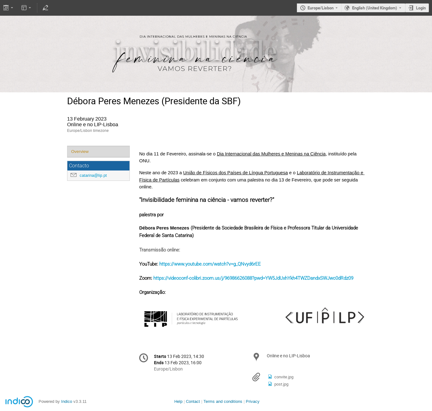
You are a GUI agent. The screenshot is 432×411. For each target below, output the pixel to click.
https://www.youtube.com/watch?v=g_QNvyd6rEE (210, 264)
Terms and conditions (222, 401)
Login (421, 8)
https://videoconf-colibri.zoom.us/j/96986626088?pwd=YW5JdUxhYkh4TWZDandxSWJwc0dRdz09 (253, 278)
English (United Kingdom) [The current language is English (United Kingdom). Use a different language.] (374, 8)
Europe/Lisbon (321, 8)
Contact (193, 401)
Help (178, 401)
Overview (80, 151)
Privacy (253, 401)
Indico (66, 401)
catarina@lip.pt (93, 175)
